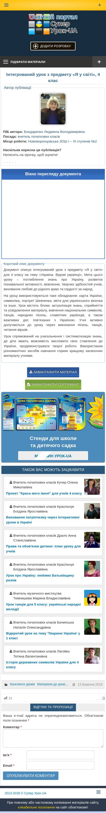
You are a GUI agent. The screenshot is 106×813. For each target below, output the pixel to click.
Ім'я (7, 755)
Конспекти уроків (22, 684)
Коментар (12, 727)
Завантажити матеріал (53, 372)
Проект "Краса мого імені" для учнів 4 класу (44, 493)
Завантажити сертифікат (53, 384)
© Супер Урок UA (25, 793)
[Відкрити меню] (99, 61)
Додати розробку (55, 46)
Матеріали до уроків (52, 684)
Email (9, 765)
